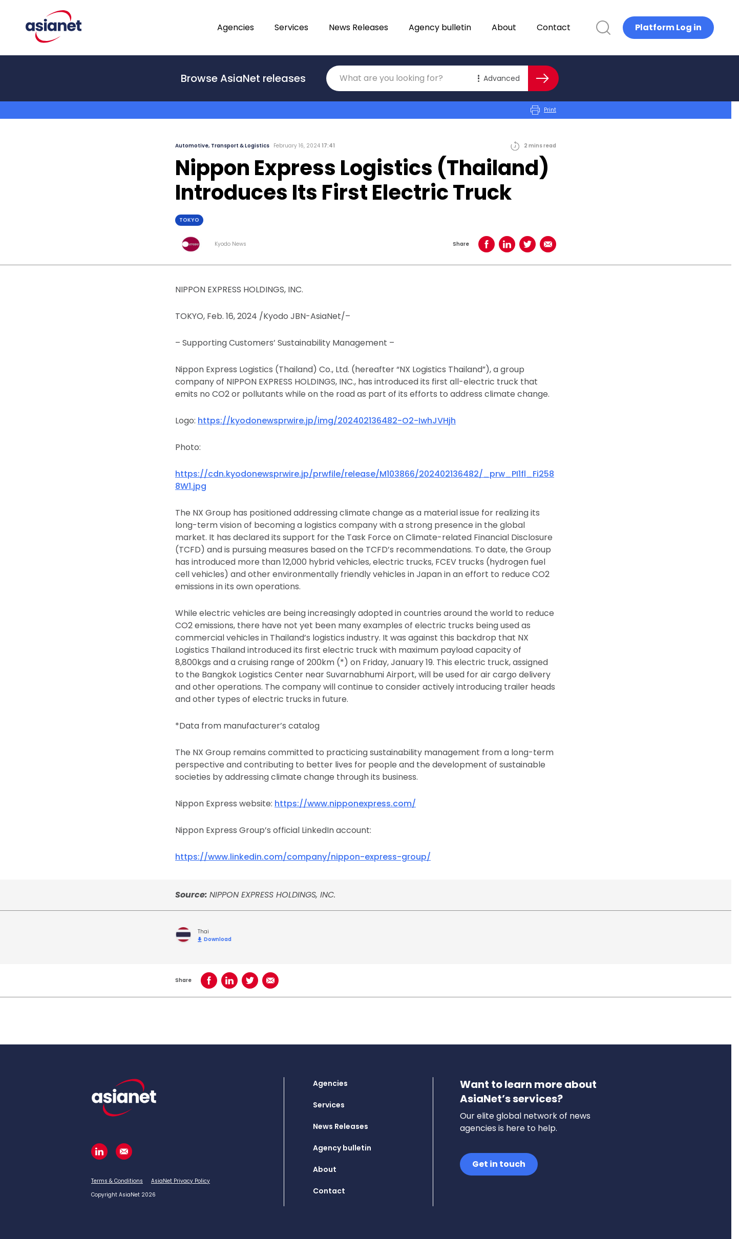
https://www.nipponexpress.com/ (345, 803)
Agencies (262, 27)
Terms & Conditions (117, 1181)
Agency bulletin (466, 27)
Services (318, 27)
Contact (580, 27)
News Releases (385, 27)
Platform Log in (668, 27)
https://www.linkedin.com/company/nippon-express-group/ (303, 857)
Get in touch (498, 1164)
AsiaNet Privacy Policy (180, 1181)
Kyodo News (230, 244)
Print (543, 110)
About (530, 27)
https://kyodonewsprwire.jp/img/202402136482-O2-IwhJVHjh (327, 420)
